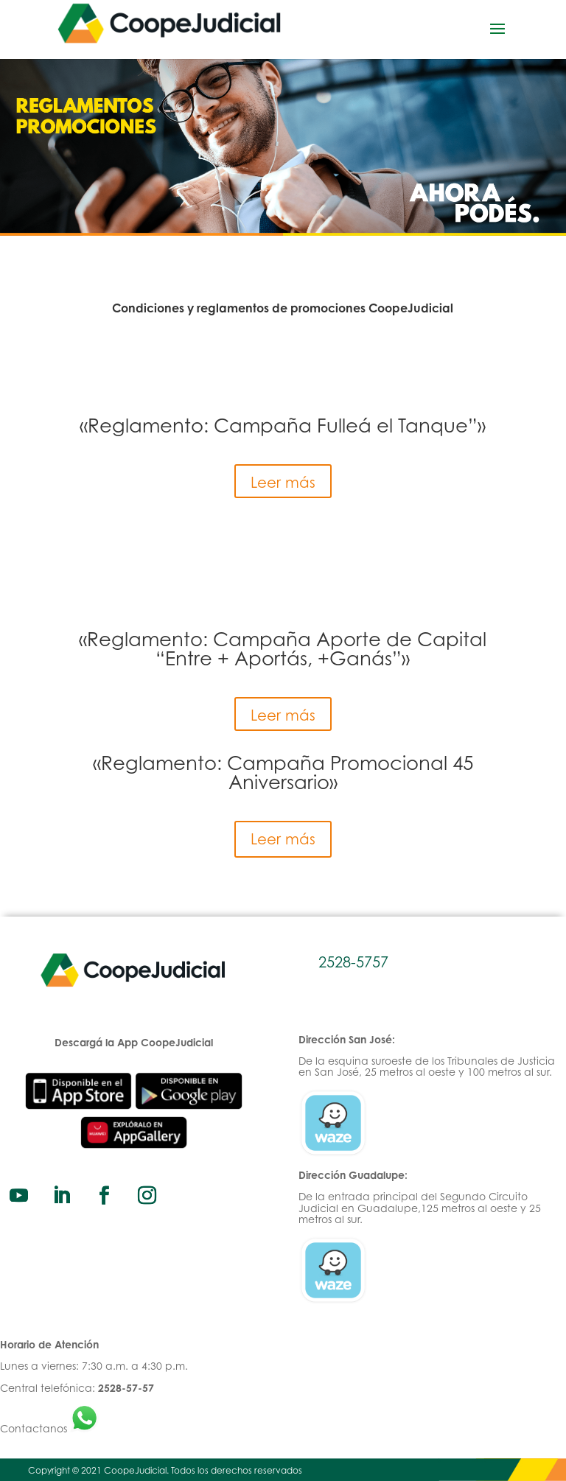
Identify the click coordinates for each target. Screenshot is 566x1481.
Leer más (283, 482)
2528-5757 (353, 962)
